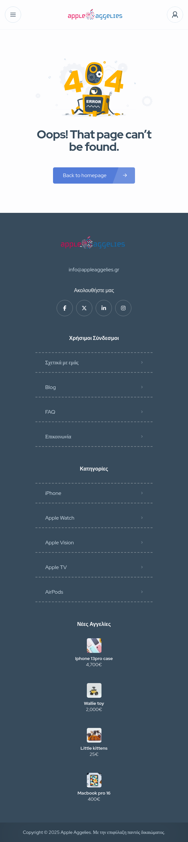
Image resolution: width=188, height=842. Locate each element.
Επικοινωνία (58, 436)
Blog (50, 387)
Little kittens (94, 748)
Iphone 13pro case (94, 658)
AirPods (54, 592)
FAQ (50, 411)
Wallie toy (94, 703)
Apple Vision (59, 542)
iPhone (53, 493)
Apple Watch (59, 517)
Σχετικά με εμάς (61, 362)
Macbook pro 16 (93, 793)
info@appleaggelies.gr (94, 269)
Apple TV (56, 567)
